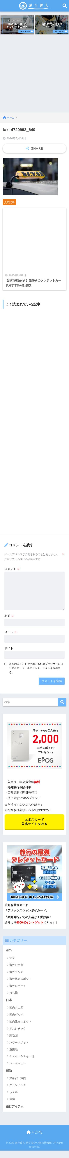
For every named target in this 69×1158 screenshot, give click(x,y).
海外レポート (17, 985)
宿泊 (9, 1070)
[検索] (62, 702)
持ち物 (13, 992)
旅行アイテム (15, 1106)
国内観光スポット (20, 1021)
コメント (12, 568)
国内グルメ (16, 1014)
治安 (12, 957)
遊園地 (13, 1049)
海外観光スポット (20, 978)
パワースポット (19, 1042)
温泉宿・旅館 (17, 1078)
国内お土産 (16, 1007)
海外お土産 (16, 964)
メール (10, 632)
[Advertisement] (34, 76)
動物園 (13, 1035)
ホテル (13, 1092)
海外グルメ (16, 971)
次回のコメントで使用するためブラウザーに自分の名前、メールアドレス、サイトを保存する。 (36, 668)
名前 (9, 615)
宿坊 (12, 1099)
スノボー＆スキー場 (21, 1056)
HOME (34, 1132)
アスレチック (17, 1028)
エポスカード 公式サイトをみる (34, 822)
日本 (9, 1000)
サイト (8, 648)
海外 (9, 950)
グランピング (17, 1085)
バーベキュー (17, 1063)
